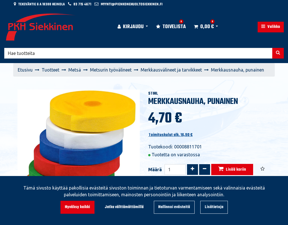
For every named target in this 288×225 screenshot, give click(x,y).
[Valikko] (271, 27)
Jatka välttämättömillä (124, 207)
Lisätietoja (214, 207)
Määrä (155, 169)
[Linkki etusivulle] (41, 27)
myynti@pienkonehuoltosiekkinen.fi (132, 4)
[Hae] (138, 53)
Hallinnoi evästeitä (174, 207)
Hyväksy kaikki (77, 207)
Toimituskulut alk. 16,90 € (170, 135)
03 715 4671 (82, 4)
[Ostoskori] (204, 27)
